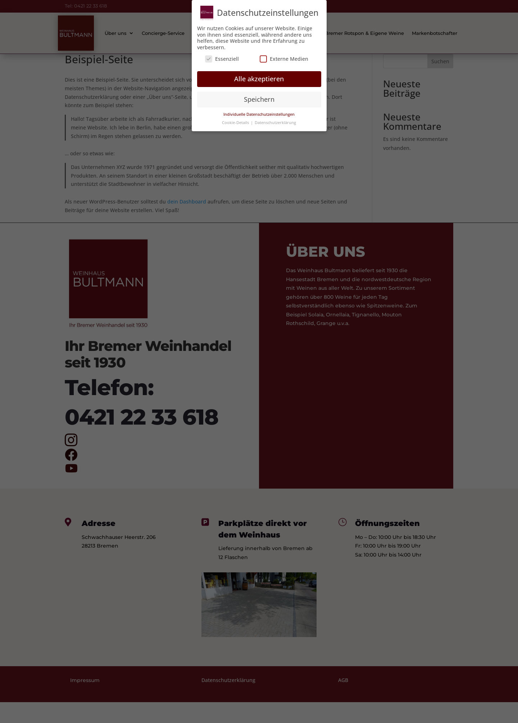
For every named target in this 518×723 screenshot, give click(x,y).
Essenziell (222, 54)
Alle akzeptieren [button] (259, 75)
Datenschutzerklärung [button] (275, 118)
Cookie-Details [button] (236, 118)
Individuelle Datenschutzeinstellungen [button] (259, 110)
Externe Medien (284, 54)
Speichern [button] (259, 95)
